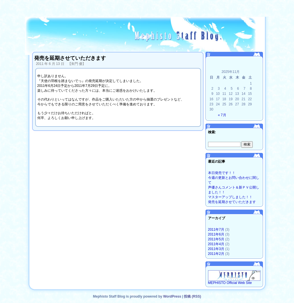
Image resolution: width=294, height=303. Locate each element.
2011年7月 (216, 230)
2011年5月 (216, 239)
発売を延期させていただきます (232, 202)
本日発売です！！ (221, 173)
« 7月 (222, 115)
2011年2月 (216, 254)
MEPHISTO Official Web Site (234, 281)
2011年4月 (216, 244)
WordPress (172, 296)
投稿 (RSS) (192, 296)
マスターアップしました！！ (230, 197)
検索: (212, 132)
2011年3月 (216, 249)
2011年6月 (216, 234)
